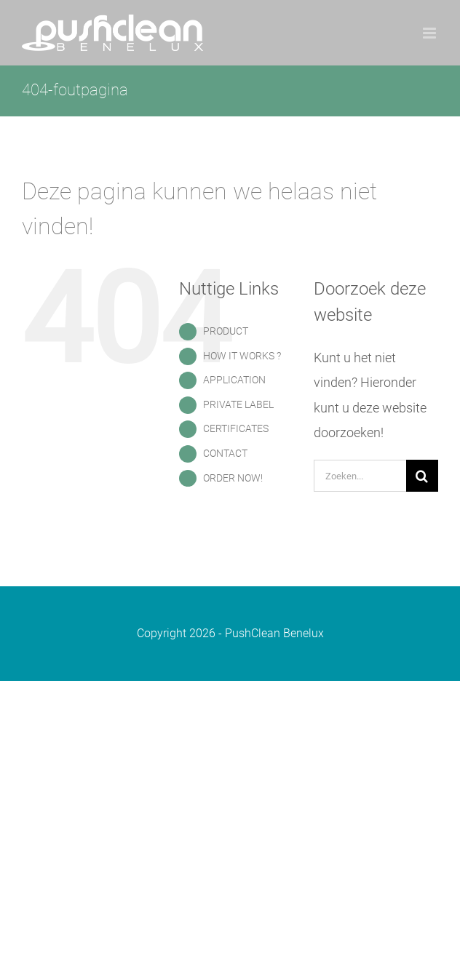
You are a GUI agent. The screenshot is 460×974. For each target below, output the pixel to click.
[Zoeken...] (360, 476)
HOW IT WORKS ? (242, 356)
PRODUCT (225, 331)
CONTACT (225, 453)
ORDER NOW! (233, 478)
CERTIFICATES (236, 428)
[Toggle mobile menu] (430, 33)
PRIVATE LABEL (238, 404)
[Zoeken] (422, 476)
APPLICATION (234, 380)
